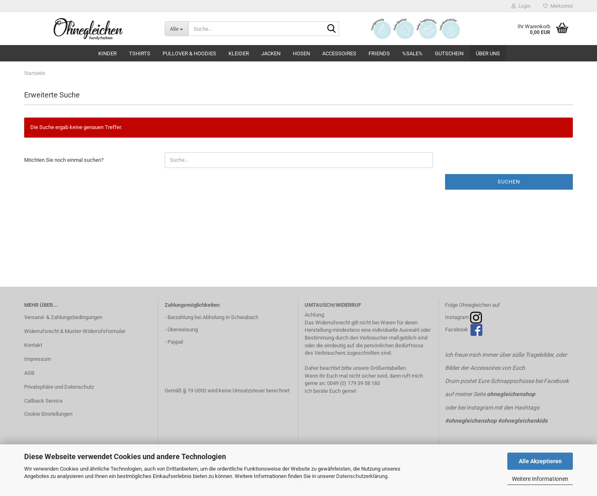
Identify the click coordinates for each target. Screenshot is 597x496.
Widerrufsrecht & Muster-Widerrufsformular (74, 331)
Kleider (238, 53)
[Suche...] (176, 28)
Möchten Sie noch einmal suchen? (64, 160)
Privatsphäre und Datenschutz (59, 387)
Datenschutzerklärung (361, 476)
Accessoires (339, 53)
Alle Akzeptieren (540, 461)
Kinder (107, 53)
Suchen (509, 182)
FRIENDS (379, 53)
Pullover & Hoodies (189, 53)
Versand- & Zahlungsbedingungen (63, 317)
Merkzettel (558, 6)
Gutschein (449, 53)
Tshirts (139, 53)
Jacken (270, 53)
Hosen (301, 53)
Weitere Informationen (540, 479)
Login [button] (521, 6)
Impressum (37, 359)
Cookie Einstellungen (48, 414)
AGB (29, 373)
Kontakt (33, 345)
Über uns (488, 53)
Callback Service (43, 401)
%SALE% (412, 53)
